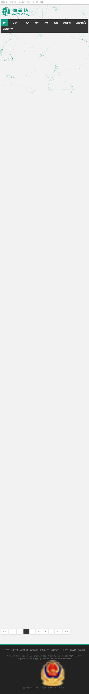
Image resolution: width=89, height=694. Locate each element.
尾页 (66, 631)
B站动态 (22, 2)
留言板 (73, 650)
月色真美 (50, 412)
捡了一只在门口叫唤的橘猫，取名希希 (19, 145)
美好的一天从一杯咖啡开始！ (15, 295)
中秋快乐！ (7, 220)
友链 (56, 23)
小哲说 (80, 451)
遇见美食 (76, 132)
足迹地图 (80, 23)
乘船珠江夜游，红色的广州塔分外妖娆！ (64, 609)
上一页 (12, 631)
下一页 (58, 631)
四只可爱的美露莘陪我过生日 (59, 247)
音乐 (37, 23)
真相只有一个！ (53, 298)
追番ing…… (7, 346)
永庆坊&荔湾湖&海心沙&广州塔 (16, 600)
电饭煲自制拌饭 (53, 196)
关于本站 (32, 452)
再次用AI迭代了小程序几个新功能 (17, 434)
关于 (46, 23)
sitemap (5, 650)
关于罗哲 (14, 650)
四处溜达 (32, 536)
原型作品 (67, 23)
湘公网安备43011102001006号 (53, 661)
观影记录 (4, 2)
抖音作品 (13, 2)
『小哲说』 (15, 23)
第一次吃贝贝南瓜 (54, 349)
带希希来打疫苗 (53, 70)
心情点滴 (32, 105)
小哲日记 (73, 451)
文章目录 (64, 650)
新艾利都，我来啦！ (55, 483)
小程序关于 (8, 29)
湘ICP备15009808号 (30, 688)
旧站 (28, 2)
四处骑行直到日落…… (56, 534)
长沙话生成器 (38, 2)
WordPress (67, 659)
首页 (4, 22)
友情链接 (34, 650)
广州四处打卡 (8, 522)
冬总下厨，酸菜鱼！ (55, 121)
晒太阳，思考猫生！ (11, 94)
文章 (28, 23)
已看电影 (55, 650)
